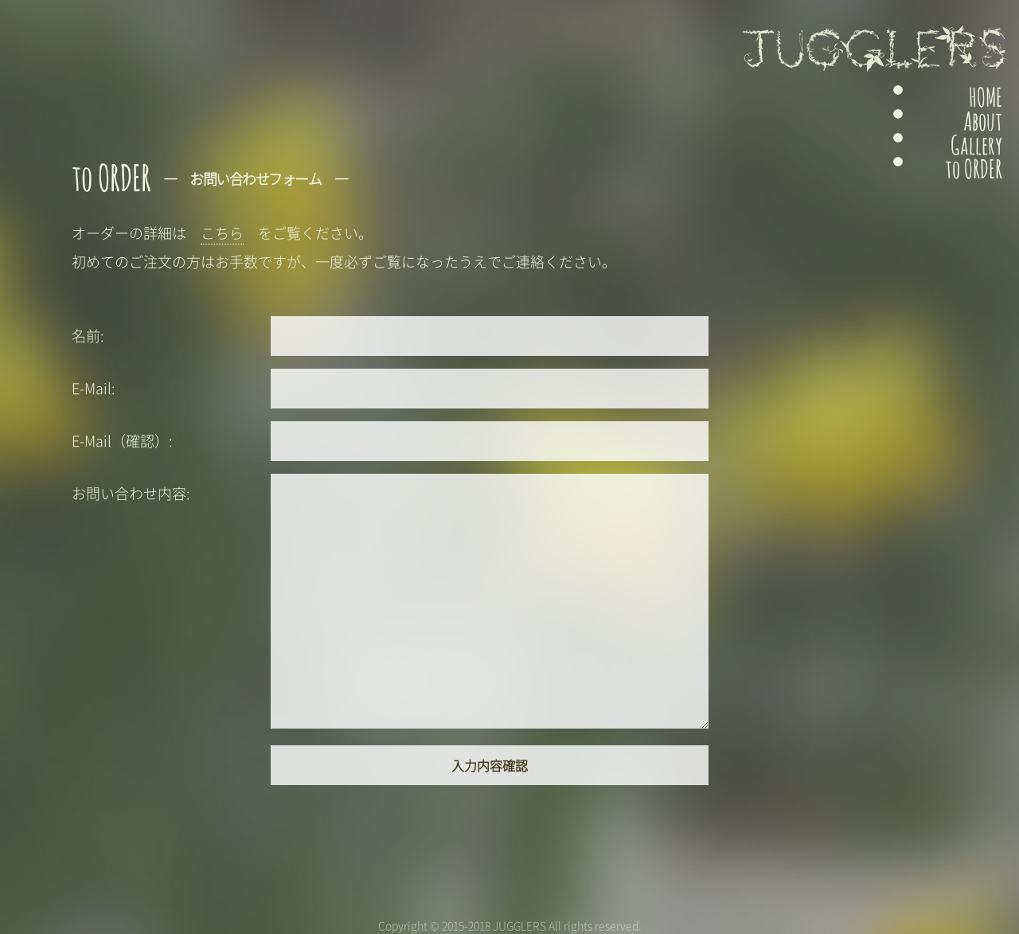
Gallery (961, 152)
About (965, 124)
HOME (968, 96)
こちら (222, 233)
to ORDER (960, 180)
